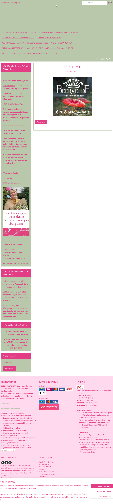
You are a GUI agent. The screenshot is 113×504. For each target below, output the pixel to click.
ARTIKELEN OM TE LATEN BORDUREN (19, 37)
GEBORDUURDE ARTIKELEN (49, 37)
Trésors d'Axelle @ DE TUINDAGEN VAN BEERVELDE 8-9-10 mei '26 (29, 53)
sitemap (66, 500)
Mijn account (101, 59)
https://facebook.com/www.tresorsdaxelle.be (17, 490)
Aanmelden (9, 368)
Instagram (15, 2)
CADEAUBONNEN (65, 43)
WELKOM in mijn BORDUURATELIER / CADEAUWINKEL (57, 32)
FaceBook (5, 2)
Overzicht (41, 122)
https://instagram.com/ (9, 483)
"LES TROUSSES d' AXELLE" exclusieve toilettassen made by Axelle (29, 43)
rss (71, 500)
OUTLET (69, 48)
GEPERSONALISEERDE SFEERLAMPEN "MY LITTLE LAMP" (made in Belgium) (33, 48)
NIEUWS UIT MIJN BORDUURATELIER (17, 32)
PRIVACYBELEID (8, 450)
